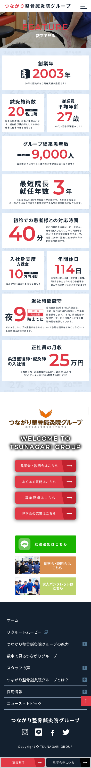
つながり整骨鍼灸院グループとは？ (38, 680)
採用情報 (14, 691)
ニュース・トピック (24, 703)
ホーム (12, 620)
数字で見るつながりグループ (32, 656)
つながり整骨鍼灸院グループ (45, 720)
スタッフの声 (18, 668)
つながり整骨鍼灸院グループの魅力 (38, 644)
